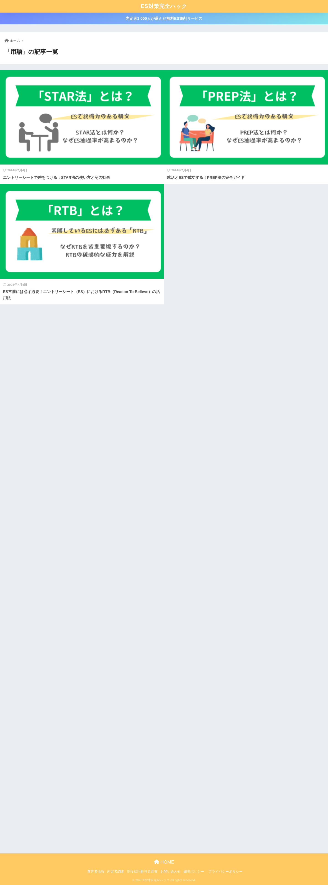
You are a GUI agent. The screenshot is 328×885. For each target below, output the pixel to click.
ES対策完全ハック (164, 6)
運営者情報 (95, 871)
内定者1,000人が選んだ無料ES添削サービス (164, 18)
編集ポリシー (194, 871)
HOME (164, 861)
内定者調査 (115, 871)
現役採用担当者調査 (142, 871)
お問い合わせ (170, 871)
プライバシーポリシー (225, 871)
